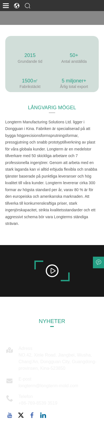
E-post (25, 379)
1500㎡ (30, 81)
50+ (74, 55)
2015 (29, 55)
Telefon (26, 396)
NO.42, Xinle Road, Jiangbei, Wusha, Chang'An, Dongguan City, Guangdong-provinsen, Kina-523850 (58, 362)
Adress (25, 348)
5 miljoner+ (74, 81)
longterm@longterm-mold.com (48, 385)
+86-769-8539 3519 (38, 403)
